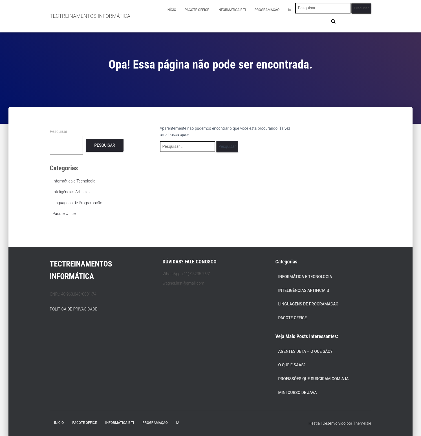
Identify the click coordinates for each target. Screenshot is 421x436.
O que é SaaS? (292, 365)
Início (171, 10)
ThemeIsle (362, 423)
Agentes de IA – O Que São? (305, 351)
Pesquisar (58, 131)
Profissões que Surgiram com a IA (313, 378)
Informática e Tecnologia (74, 181)
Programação (266, 10)
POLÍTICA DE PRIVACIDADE (74, 309)
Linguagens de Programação (77, 203)
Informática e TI (232, 10)
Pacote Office (197, 10)
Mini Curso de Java (297, 392)
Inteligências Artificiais (72, 192)
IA (289, 10)
